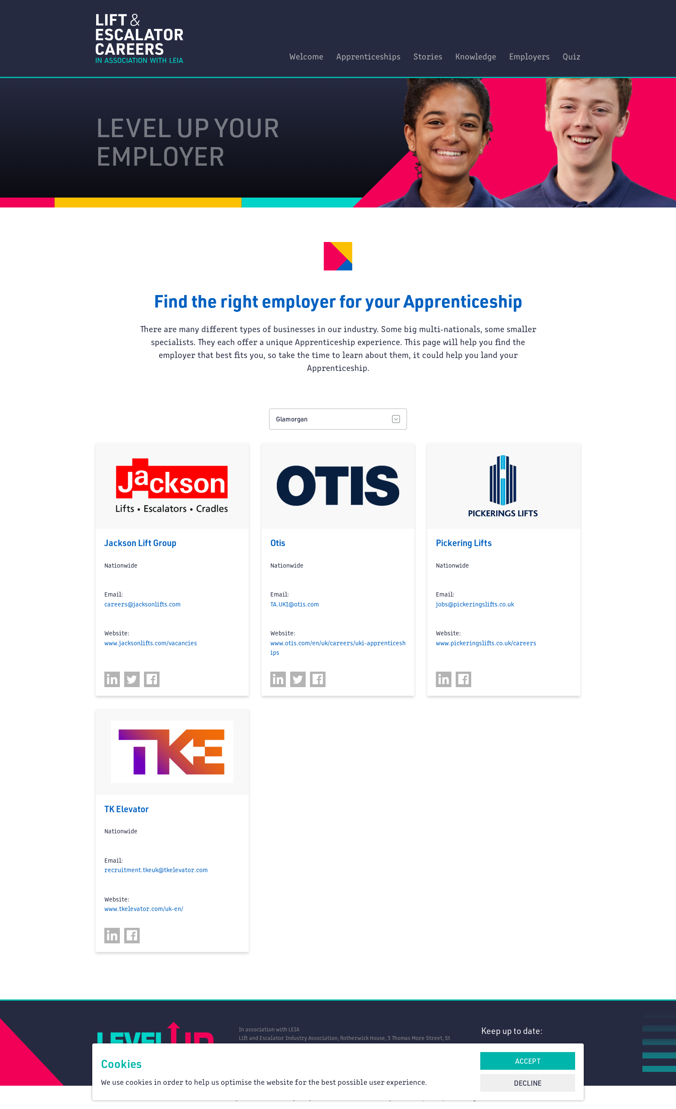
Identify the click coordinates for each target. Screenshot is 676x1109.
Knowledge (475, 56)
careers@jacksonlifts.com (142, 603)
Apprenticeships (368, 56)
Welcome (306, 56)
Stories (427, 56)
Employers (529, 56)
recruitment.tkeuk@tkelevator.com (156, 869)
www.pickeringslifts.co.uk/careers (486, 642)
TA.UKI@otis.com (294, 603)
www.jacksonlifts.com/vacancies (150, 642)
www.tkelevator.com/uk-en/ (143, 908)
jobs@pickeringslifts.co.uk (475, 603)
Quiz (571, 56)
